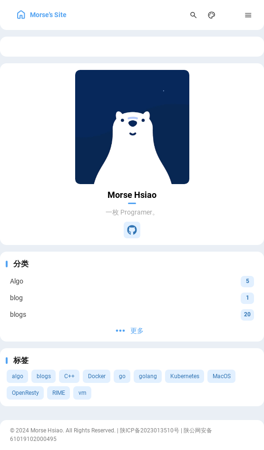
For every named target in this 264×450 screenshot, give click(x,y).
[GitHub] (132, 230)
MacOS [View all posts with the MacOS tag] (222, 376)
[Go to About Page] (132, 127)
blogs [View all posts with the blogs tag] (44, 376)
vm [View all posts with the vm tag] (82, 393)
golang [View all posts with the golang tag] (148, 376)
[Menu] (248, 15)
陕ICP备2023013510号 (149, 430)
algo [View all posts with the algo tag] (17, 376)
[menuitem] (230, 15)
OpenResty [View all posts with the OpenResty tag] (25, 393)
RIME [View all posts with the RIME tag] (58, 393)
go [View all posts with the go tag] (122, 376)
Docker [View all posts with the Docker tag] (97, 376)
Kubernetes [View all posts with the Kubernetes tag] (184, 376)
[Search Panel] (193, 15)
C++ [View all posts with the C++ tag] (69, 376)
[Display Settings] (212, 15)
